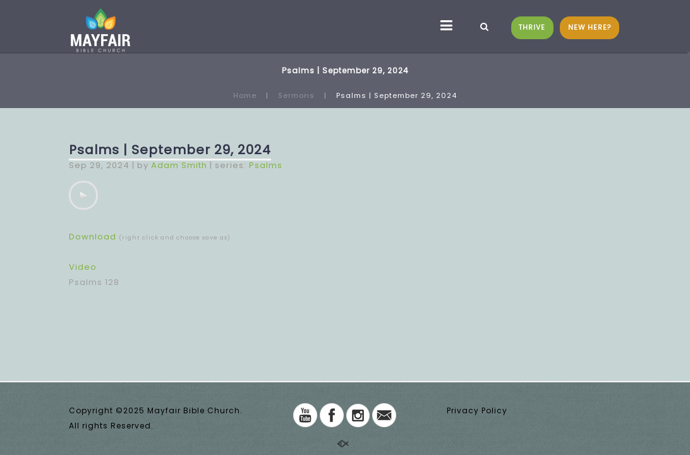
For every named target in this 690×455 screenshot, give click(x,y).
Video (83, 267)
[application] (83, 195)
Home (245, 95)
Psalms (265, 165)
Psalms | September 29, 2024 (170, 150)
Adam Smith (179, 165)
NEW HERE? (589, 27)
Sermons (296, 95)
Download (92, 237)
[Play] (83, 195)
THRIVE (532, 27)
